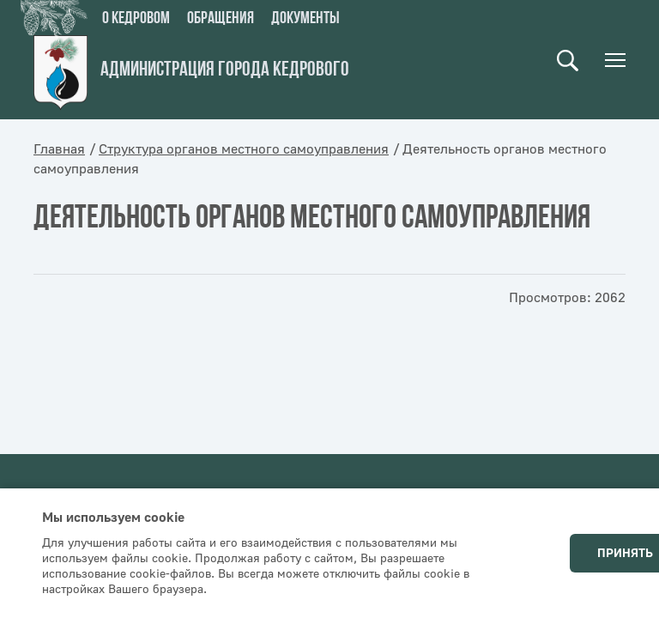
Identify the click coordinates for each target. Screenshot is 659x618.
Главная (59, 149)
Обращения (220, 18)
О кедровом (136, 18)
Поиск (567, 60)
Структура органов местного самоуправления (244, 149)
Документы (305, 18)
